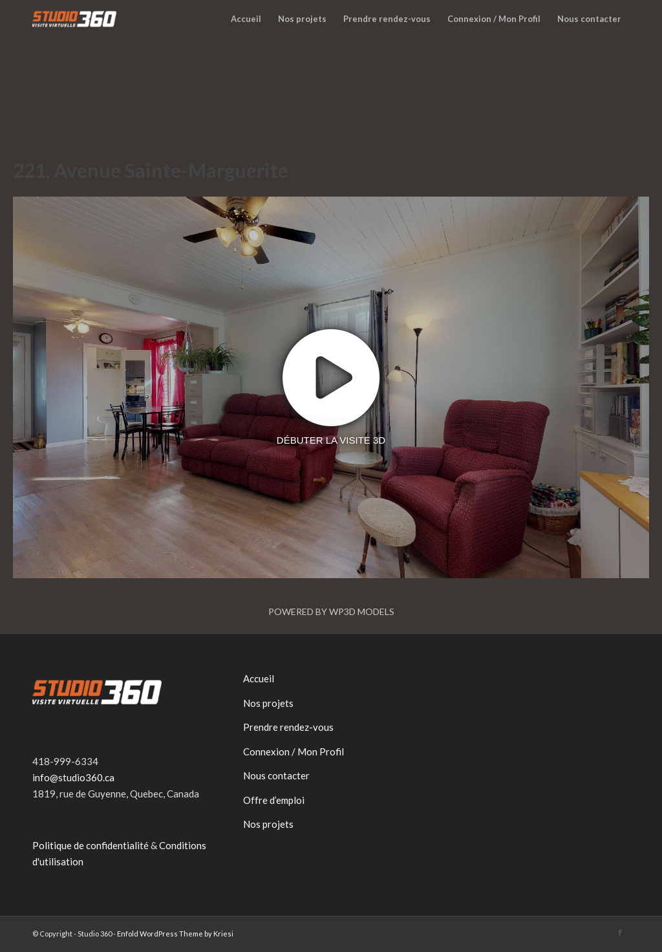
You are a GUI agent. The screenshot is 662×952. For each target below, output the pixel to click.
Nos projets (268, 703)
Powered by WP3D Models (331, 611)
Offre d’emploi (273, 800)
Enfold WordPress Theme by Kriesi (175, 933)
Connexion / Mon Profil (293, 751)
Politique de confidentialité (90, 845)
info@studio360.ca (73, 777)
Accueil (258, 678)
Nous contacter (276, 775)
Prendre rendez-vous (288, 727)
